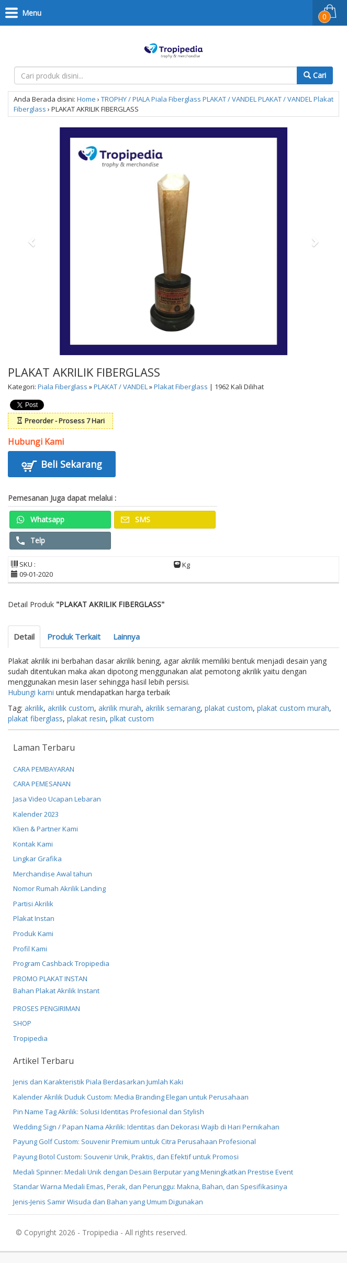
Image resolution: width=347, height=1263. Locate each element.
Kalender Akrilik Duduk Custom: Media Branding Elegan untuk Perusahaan (131, 1097)
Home (86, 99)
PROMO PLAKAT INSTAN (50, 978)
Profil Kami (30, 948)
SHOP (22, 1023)
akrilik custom (71, 708)
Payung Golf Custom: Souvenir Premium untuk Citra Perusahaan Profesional (134, 1141)
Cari (315, 75)
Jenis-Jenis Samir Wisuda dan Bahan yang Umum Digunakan (108, 1201)
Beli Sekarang (61, 466)
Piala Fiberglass (176, 99)
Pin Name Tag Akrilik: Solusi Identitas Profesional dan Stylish (108, 1111)
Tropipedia (30, 1038)
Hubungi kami (31, 692)
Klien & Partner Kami (45, 828)
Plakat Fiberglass (181, 386)
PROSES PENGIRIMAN (46, 1008)
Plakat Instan (33, 918)
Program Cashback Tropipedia (61, 963)
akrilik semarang (172, 708)
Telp (30, 540)
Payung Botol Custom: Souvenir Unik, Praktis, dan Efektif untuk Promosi (126, 1156)
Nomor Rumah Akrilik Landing (59, 888)
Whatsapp (40, 519)
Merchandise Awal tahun (52, 873)
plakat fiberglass (35, 718)
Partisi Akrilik (33, 903)
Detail (24, 636)
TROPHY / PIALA (125, 99)
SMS (135, 519)
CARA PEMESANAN (42, 783)
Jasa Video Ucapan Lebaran (57, 799)
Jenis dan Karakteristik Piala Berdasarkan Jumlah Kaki (98, 1081)
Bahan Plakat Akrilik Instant (56, 990)
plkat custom (132, 718)
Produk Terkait (73, 636)
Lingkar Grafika (37, 858)
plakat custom (229, 708)
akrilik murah (119, 708)
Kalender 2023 (36, 814)
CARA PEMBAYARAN (43, 769)
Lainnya (126, 636)
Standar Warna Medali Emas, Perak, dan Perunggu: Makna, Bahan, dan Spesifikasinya (150, 1186)
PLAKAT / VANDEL (229, 99)
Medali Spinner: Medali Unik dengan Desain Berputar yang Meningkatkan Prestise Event (153, 1172)
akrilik (34, 708)
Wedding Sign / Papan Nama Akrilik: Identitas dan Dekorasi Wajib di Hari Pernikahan (146, 1127)
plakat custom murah (293, 708)
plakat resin (86, 718)
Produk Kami (33, 933)
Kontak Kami (33, 844)
